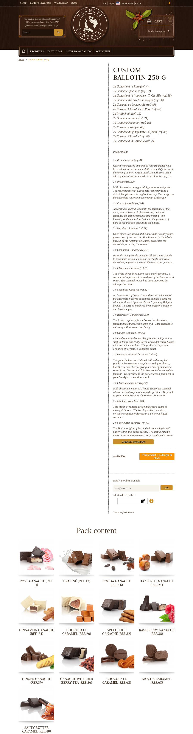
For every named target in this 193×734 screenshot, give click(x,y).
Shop (23, 3)
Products (37, 51)
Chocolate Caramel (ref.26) (132, 268)
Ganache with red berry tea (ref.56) (137, 354)
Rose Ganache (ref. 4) (129, 160)
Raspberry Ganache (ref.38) (133, 314)
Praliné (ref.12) (126, 181)
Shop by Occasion (79, 51)
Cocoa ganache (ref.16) (130, 203)
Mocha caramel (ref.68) (130, 401)
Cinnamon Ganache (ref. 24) (133, 249)
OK (58, 32)
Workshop (61, 3)
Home (21, 59)
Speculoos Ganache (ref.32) (132, 289)
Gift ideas (55, 51)
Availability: (119, 456)
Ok (166, 488)
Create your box (160, 48)
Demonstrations (40, 3)
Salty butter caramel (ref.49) (133, 422)
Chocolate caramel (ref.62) (132, 382)
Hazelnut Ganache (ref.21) (132, 228)
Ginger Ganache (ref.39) (131, 332)
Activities (102, 51)
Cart (158, 21)
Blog (74, 3)
